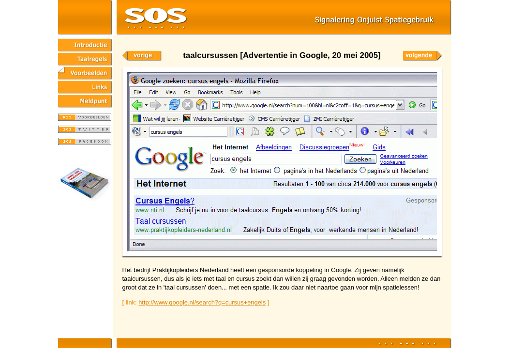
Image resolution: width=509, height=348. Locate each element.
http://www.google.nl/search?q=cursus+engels (202, 302)
